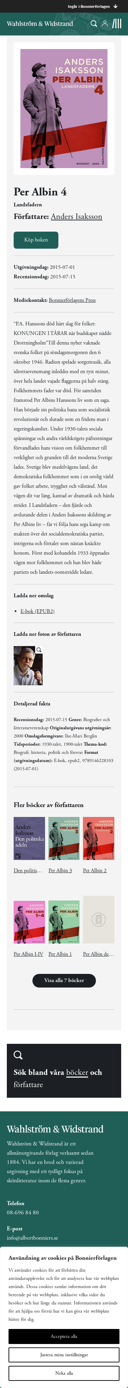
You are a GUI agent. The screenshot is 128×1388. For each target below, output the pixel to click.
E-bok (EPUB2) (37, 611)
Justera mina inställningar (64, 1355)
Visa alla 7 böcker (64, 980)
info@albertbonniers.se (32, 1238)
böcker (77, 1072)
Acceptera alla (64, 1336)
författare (28, 1085)
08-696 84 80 (23, 1212)
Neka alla (64, 1373)
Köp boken (36, 240)
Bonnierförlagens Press (72, 300)
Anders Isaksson (76, 216)
